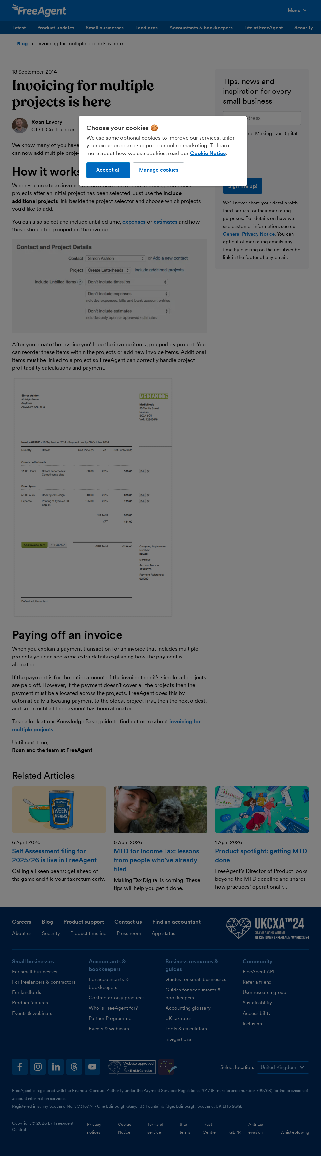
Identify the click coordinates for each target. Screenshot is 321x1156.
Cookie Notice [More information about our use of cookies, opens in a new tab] (208, 153)
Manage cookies (158, 170)
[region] (163, 151)
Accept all (108, 170)
